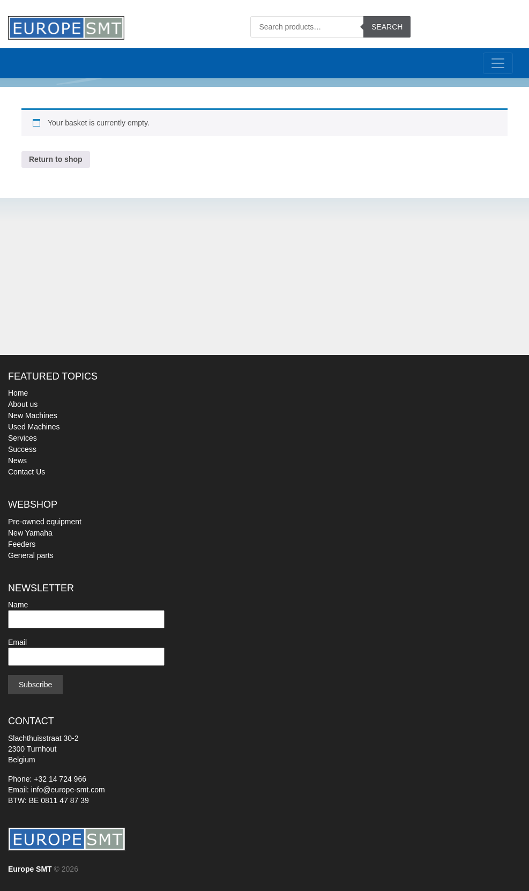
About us (23, 404)
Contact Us (26, 471)
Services (22, 438)
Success (22, 449)
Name (86, 611)
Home (18, 393)
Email (86, 649)
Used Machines (34, 426)
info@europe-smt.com (68, 789)
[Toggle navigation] (498, 63)
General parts (31, 555)
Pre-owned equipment (44, 521)
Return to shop (56, 159)
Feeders (21, 544)
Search (387, 27)
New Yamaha (30, 533)
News (17, 460)
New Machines (32, 415)
